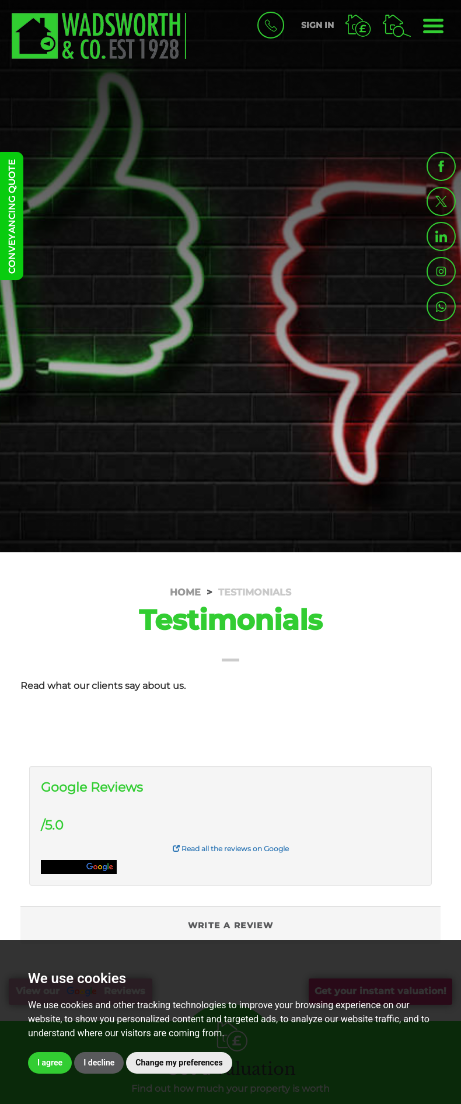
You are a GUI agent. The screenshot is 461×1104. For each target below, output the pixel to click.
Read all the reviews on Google (231, 848)
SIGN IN (317, 25)
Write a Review (231, 925)
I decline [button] (98, 1062)
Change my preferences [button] (178, 1062)
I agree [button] (49, 1062)
